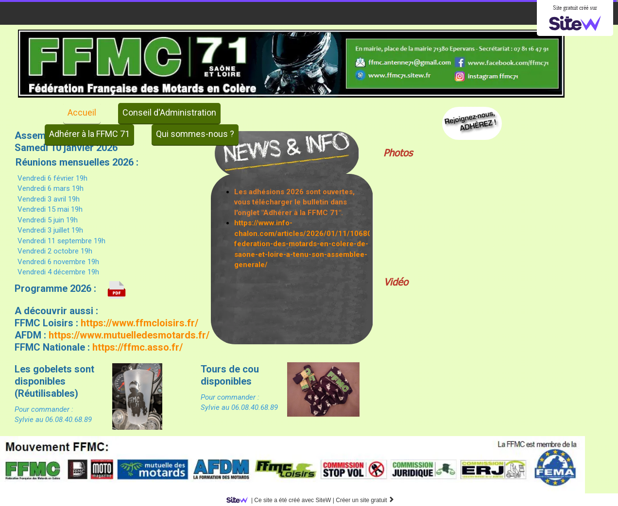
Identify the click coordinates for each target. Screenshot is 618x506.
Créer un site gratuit (365, 500)
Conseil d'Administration (169, 112)
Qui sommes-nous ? (195, 134)
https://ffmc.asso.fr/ (137, 347)
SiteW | (282, 500)
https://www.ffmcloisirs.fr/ (138, 323)
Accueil (82, 112)
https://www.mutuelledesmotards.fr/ (129, 335)
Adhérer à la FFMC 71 (89, 134)
